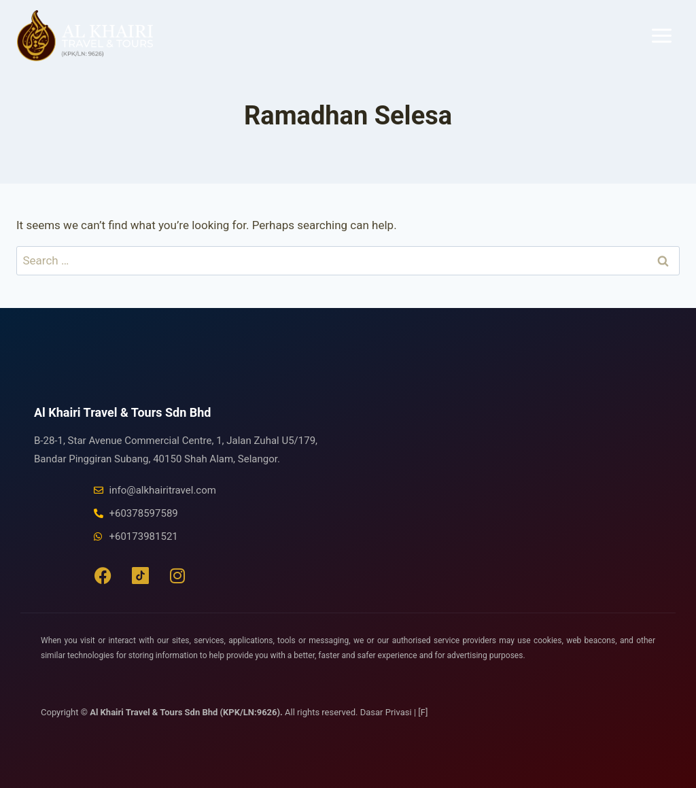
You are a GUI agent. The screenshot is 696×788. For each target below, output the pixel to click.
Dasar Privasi (387, 712)
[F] (423, 712)
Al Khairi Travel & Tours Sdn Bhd (122, 412)
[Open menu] (661, 35)
